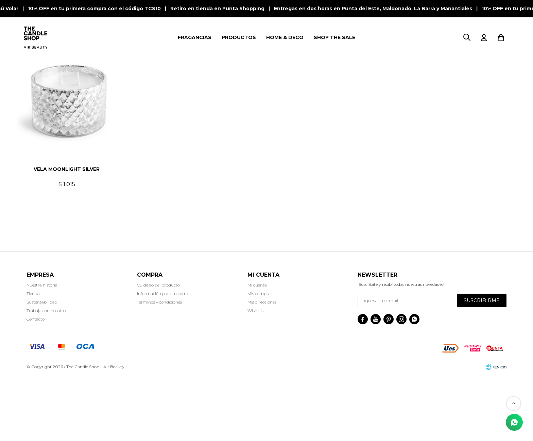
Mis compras (259, 359)
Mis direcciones (261, 367)
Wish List (256, 376)
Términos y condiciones (159, 367)
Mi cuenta (257, 350)
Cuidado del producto (158, 350)
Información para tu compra (165, 359)
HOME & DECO (285, 37)
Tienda (33, 359)
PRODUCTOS (239, 37)
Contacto (36, 384)
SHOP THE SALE (334, 37)
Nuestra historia (42, 350)
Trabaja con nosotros (47, 376)
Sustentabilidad (42, 367)
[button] (466, 37)
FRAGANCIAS (194, 37)
